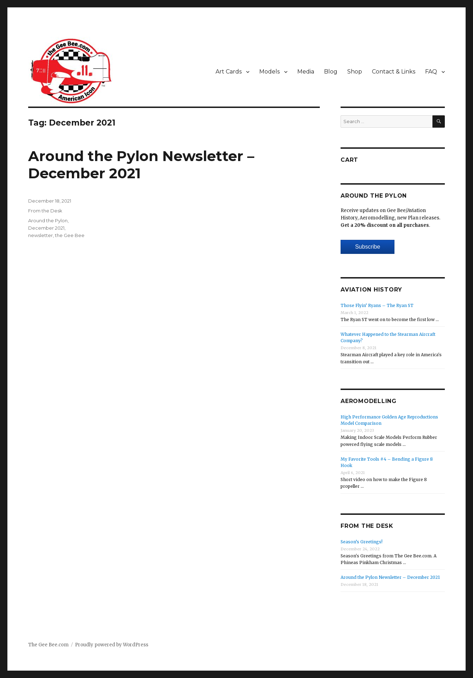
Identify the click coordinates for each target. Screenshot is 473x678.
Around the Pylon (48, 220)
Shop (354, 71)
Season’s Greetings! (361, 541)
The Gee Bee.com (48, 645)
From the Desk (45, 210)
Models (269, 71)
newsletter (40, 235)
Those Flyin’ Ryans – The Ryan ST (377, 305)
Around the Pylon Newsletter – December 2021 (390, 577)
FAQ (431, 71)
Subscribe (367, 247)
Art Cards (229, 71)
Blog (330, 71)
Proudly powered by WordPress (111, 645)
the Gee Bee (70, 235)
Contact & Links (393, 71)
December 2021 (46, 228)
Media (305, 71)
